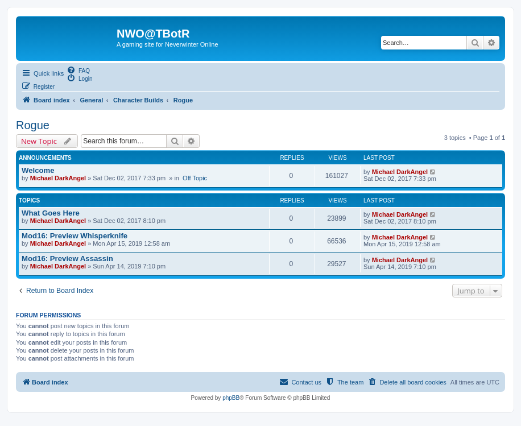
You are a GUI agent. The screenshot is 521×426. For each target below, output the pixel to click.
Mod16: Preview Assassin (67, 258)
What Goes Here (51, 213)
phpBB (230, 398)
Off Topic (195, 178)
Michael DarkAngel (58, 178)
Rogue (32, 125)
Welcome (38, 170)
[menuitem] (78, 70)
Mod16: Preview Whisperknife (74, 235)
